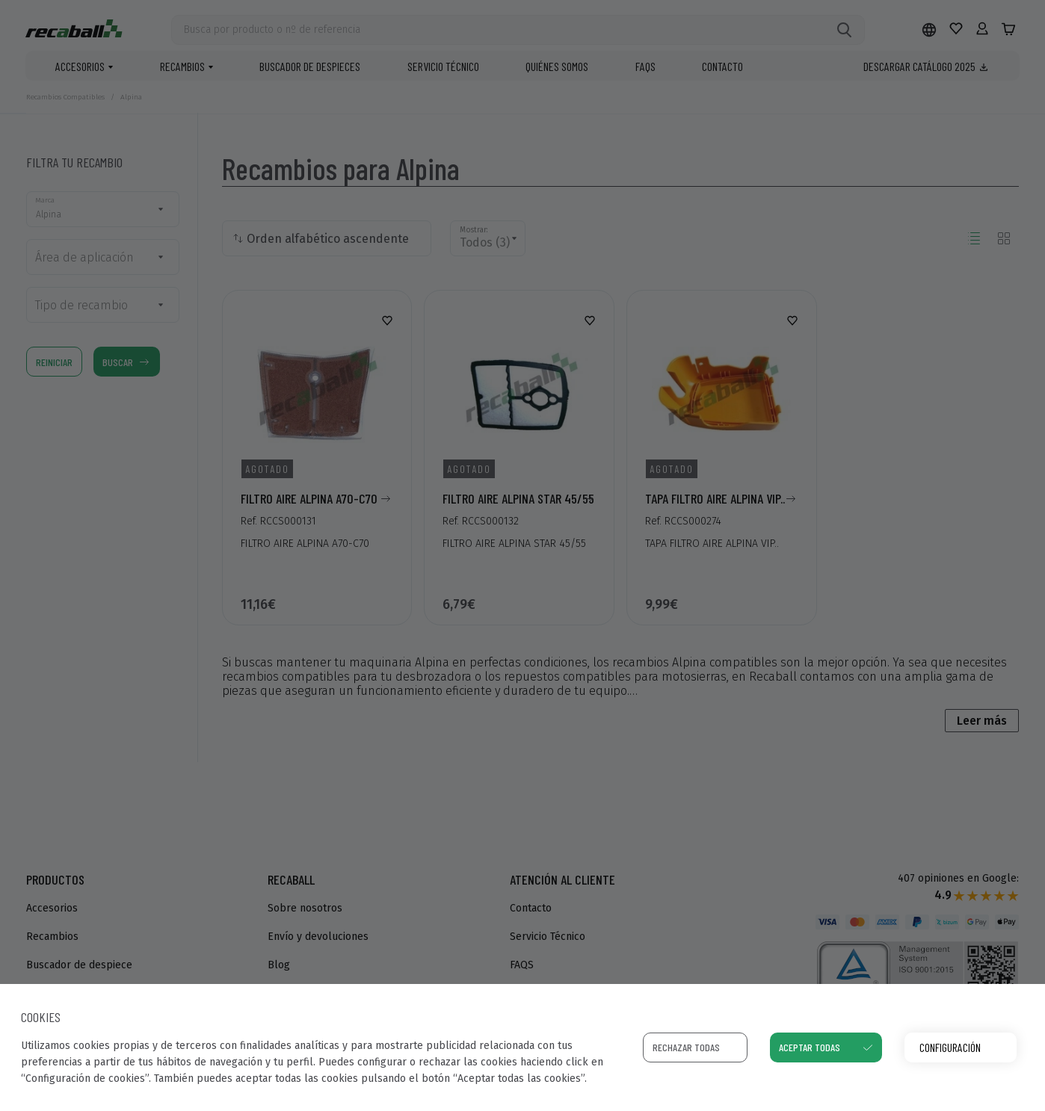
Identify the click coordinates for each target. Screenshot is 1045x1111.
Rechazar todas (686, 1047)
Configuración (950, 1047)
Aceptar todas (809, 1047)
